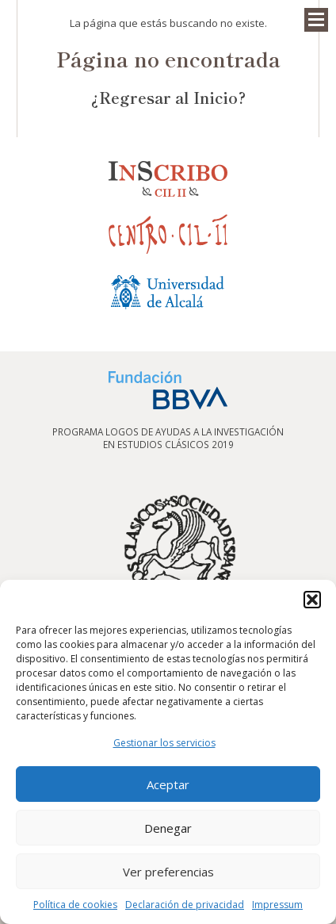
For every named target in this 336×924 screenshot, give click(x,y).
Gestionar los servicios (164, 743)
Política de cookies (75, 904)
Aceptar (168, 784)
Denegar (168, 828)
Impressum (277, 904)
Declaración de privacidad (184, 904)
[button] (312, 600)
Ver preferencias (168, 872)
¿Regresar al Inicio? (168, 97)
